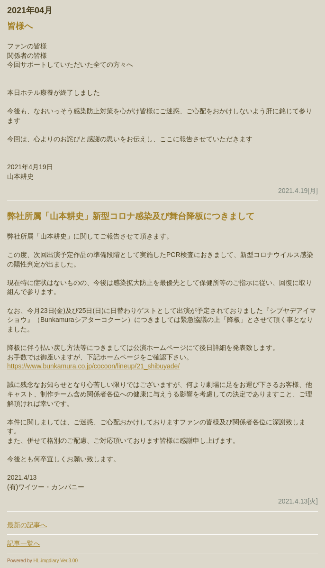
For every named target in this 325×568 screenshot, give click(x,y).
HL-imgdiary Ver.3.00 (56, 560)
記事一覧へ (23, 543)
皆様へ (20, 26)
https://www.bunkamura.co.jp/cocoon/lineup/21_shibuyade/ (93, 366)
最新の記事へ (27, 525)
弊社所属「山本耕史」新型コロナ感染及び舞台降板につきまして (130, 216)
